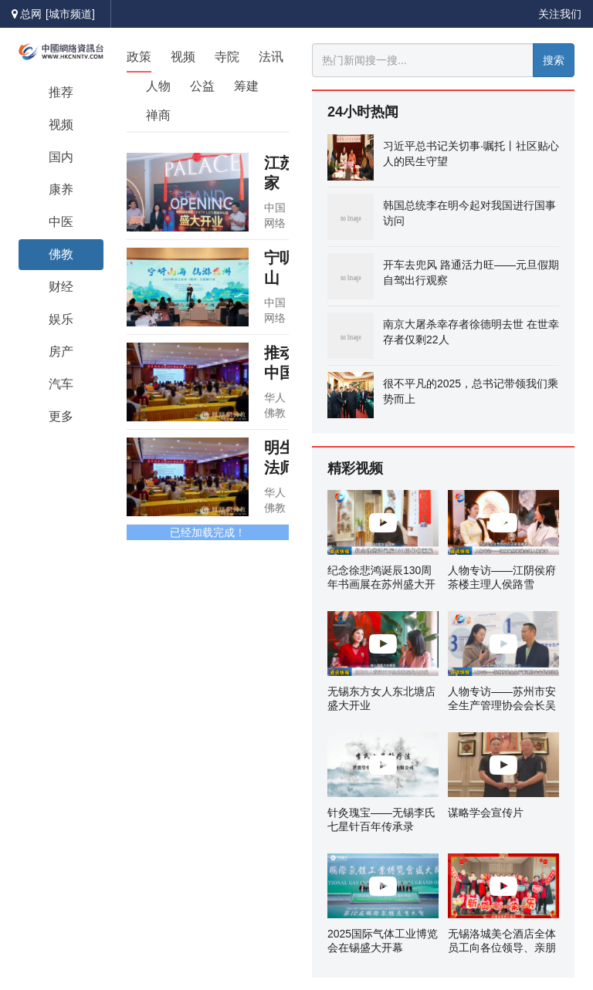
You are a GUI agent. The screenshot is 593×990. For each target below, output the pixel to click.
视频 (183, 56)
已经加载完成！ (208, 532)
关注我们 (559, 14)
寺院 (227, 56)
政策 (139, 56)
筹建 (246, 86)
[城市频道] (70, 14)
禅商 (158, 115)
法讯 (271, 56)
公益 (202, 86)
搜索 (553, 60)
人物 (158, 86)
